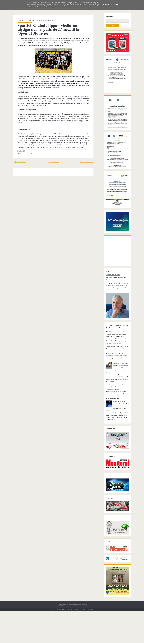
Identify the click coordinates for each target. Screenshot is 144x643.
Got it (116, 5)
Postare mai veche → (89, 160)
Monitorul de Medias (45, 20)
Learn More (107, 5)
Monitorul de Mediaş (79, 637)
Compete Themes (61, 641)
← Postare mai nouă (17, 160)
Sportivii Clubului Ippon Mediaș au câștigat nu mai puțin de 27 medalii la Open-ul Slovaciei (51, 29)
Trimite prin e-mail (23, 152)
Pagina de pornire (53, 160)
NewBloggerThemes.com (86, 641)
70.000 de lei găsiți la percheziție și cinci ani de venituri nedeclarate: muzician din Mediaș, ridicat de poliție (117, 411)
